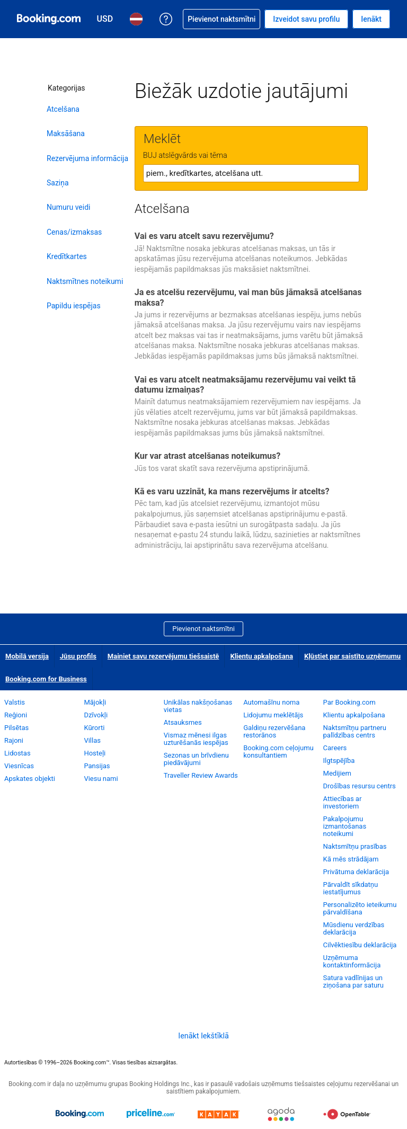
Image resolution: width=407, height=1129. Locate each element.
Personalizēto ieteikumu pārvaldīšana (360, 908)
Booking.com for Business (46, 679)
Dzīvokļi (96, 715)
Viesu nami (101, 779)
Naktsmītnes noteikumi (85, 281)
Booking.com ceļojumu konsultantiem (278, 751)
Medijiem (337, 773)
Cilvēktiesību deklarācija (360, 945)
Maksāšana (66, 133)
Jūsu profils (78, 656)
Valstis (14, 702)
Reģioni (15, 715)
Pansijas (97, 766)
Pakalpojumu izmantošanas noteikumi (345, 826)
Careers (335, 748)
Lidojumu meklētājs (273, 715)
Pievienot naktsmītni (203, 629)
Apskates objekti (29, 779)
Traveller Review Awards (201, 775)
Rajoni (13, 740)
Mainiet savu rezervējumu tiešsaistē (163, 656)
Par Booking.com (349, 702)
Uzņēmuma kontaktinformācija (352, 961)
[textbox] (251, 173)
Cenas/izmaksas (74, 232)
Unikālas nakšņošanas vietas (198, 706)
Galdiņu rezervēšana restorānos (274, 731)
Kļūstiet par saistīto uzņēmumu (352, 656)
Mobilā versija (27, 656)
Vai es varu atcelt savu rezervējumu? (204, 236)
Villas (92, 740)
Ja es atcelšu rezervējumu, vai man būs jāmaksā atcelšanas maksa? (248, 297)
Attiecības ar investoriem (342, 802)
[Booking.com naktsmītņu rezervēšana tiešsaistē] (49, 19)
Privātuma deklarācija (356, 872)
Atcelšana (63, 109)
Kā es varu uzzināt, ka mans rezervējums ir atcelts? (232, 491)
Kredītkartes (67, 256)
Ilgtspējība (339, 760)
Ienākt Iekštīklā (203, 1036)
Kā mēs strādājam (351, 859)
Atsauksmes (183, 722)
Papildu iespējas (74, 305)
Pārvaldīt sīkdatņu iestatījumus (350, 888)
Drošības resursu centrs (359, 786)
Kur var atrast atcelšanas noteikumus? (207, 456)
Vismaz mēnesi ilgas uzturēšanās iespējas (196, 738)
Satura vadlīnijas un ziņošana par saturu (353, 981)
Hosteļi (94, 753)
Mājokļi (95, 702)
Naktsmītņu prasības (355, 846)
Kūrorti (94, 728)
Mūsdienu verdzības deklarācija (354, 928)
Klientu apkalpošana (261, 656)
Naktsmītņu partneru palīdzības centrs (354, 731)
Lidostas (17, 753)
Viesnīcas (19, 766)
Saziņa (58, 183)
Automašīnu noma (271, 702)
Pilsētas (16, 728)
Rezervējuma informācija (87, 158)
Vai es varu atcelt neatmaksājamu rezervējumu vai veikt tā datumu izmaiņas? (245, 385)
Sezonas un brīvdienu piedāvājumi (196, 759)
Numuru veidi (68, 207)
